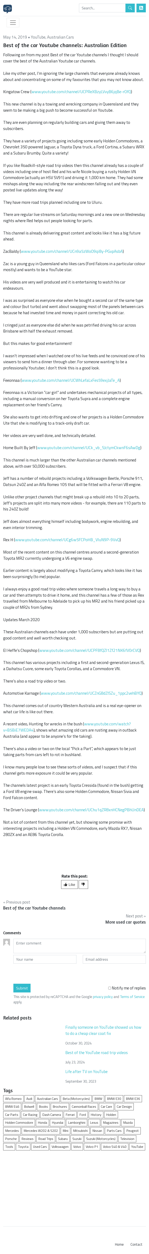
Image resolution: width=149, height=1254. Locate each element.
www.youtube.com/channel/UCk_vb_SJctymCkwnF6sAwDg (88, 447)
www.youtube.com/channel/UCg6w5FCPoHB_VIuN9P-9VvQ (67, 540)
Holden (111, 1114)
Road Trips (45, 1138)
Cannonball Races (84, 1106)
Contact (136, 1244)
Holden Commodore (19, 1122)
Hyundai (57, 1122)
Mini (65, 1130)
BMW (98, 1098)
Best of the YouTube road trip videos (96, 1052)
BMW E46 (12, 1106)
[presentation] (45, 973)
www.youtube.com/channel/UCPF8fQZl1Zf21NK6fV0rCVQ (89, 650)
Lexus (94, 1122)
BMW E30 (114, 1098)
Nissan (97, 1130)
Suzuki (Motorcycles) (100, 1138)
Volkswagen (60, 1146)
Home (119, 1244)
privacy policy (103, 996)
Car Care (106, 1106)
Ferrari (70, 1114)
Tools (9, 1146)
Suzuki (77, 1138)
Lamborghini (76, 1122)
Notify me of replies (127, 988)
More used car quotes (125, 922)
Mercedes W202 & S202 (41, 1130)
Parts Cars (114, 1130)
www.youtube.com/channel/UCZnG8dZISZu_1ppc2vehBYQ (91, 693)
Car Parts (11, 1114)
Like (69, 884)
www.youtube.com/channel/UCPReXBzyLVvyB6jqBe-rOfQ (81, 91)
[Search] (102, 8)
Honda (42, 1122)
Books (43, 1106)
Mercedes (12, 1130)
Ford (82, 1114)
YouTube (38, 37)
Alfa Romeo (13, 1098)
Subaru (63, 1138)
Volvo (77, 1146)
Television (127, 1138)
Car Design (124, 1106)
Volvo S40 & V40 (115, 1146)
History (96, 1114)
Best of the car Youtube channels (34, 908)
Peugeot (132, 1130)
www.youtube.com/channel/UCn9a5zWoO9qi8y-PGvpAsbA (72, 251)
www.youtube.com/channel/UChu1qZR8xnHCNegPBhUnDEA (91, 810)
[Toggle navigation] (13, 22)
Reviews (27, 1138)
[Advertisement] (74, 1186)
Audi (29, 1098)
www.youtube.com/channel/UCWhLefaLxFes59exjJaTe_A (71, 380)
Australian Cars (60, 37)
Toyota (23, 1146)
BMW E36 (133, 1098)
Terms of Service (132, 996)
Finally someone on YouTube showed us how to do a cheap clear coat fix (103, 1030)
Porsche (11, 1138)
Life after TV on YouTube (86, 1071)
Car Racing (30, 1114)
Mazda (128, 1122)
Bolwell (29, 1106)
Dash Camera (51, 1114)
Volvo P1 (92, 1146)
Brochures (60, 1106)
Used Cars (40, 1146)
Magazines (110, 1122)
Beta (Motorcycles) (76, 1098)
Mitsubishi (80, 1130)
